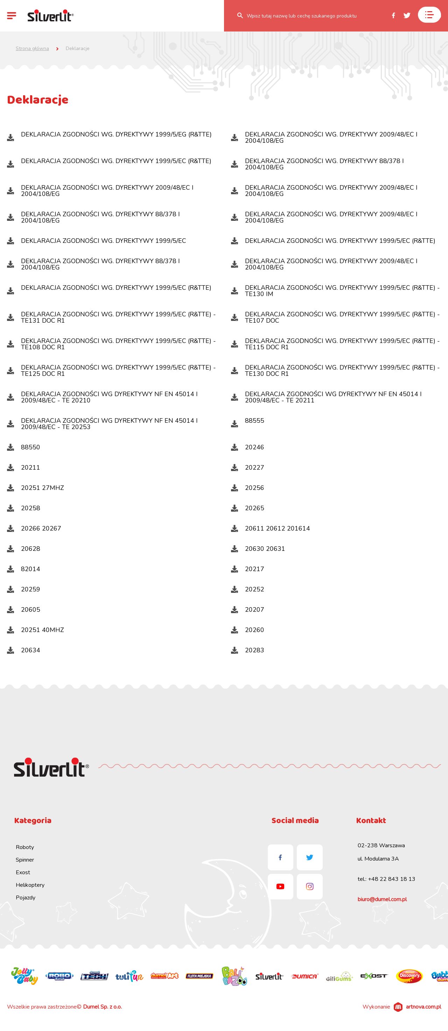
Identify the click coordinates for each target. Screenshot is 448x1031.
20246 (247, 447)
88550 (23, 447)
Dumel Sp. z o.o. (102, 1007)
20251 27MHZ (35, 488)
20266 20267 (34, 528)
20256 (247, 488)
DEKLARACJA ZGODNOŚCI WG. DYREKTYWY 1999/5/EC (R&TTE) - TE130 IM (335, 290)
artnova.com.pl (423, 1007)
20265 (247, 508)
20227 (247, 467)
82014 (23, 569)
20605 (23, 609)
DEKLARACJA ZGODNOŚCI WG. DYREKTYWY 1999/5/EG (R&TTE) (109, 135)
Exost (23, 872)
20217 (247, 569)
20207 (247, 609)
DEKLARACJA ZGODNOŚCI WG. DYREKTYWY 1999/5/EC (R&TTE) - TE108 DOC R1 (111, 344)
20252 (247, 589)
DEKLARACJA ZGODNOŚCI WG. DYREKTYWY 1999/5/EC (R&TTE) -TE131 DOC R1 (111, 317)
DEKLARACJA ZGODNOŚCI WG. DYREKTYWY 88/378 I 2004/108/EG (317, 164)
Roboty (25, 847)
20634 (23, 650)
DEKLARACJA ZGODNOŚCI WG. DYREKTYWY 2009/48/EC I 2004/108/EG (324, 137)
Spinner (25, 860)
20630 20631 (258, 549)
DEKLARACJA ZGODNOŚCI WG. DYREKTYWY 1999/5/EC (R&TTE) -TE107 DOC (335, 317)
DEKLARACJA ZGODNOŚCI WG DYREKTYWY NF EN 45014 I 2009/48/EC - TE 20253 (102, 423)
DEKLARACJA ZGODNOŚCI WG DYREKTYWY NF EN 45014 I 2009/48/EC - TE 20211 (326, 397)
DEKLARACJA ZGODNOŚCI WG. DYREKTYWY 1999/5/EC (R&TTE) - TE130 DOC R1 (335, 370)
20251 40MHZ (35, 630)
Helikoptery (30, 885)
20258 (23, 508)
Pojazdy (25, 897)
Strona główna (32, 48)
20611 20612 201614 (270, 528)
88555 (247, 421)
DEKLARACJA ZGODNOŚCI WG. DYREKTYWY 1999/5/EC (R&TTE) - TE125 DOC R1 (111, 370)
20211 (23, 467)
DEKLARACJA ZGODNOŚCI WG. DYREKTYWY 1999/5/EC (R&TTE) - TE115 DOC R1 (335, 344)
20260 (247, 630)
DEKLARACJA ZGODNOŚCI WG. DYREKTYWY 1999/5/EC (96, 241)
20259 (23, 589)
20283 (247, 650)
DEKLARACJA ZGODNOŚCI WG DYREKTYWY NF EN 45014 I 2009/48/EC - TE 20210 (102, 397)
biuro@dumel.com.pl (382, 899)
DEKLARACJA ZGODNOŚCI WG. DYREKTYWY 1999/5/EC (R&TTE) (109, 162)
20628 (23, 549)
